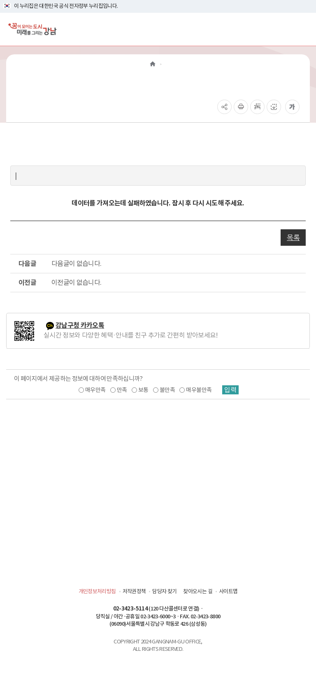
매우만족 (95, 390)
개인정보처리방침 (97, 591)
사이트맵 (228, 591)
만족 (122, 390)
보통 (143, 390)
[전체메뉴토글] (303, 29)
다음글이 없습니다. (76, 263)
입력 (230, 390)
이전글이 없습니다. (76, 282)
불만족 (167, 390)
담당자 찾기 (164, 591)
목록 (293, 237)
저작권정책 (134, 591)
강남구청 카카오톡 (80, 325)
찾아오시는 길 (197, 591)
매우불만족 (198, 390)
